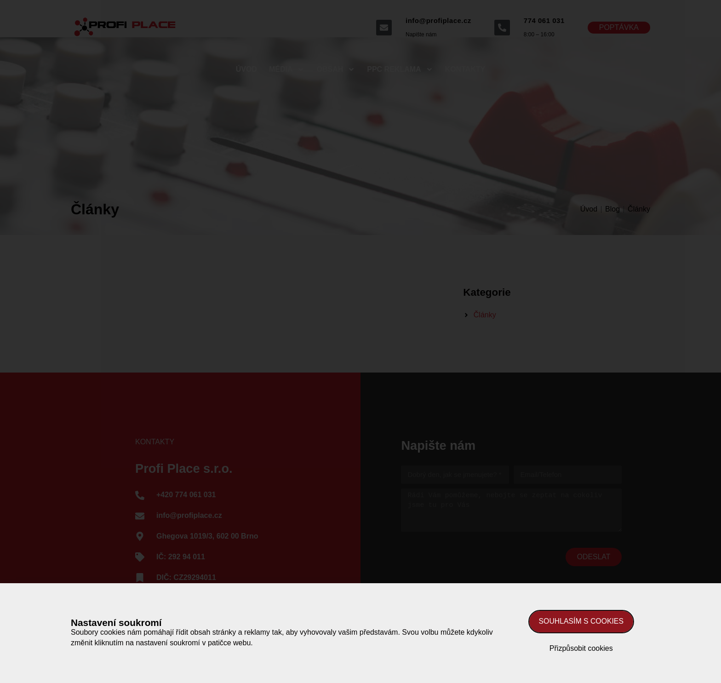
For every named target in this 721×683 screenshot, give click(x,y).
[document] (360, 341)
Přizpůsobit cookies (581, 648)
